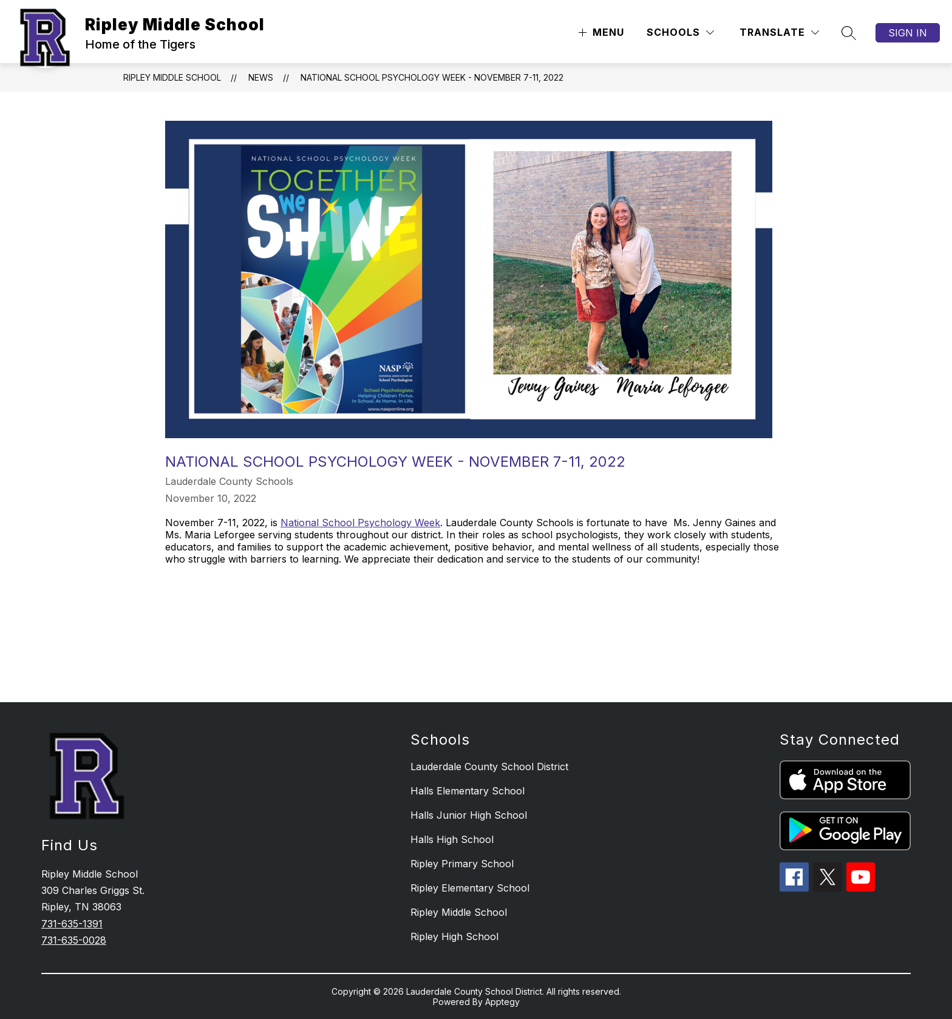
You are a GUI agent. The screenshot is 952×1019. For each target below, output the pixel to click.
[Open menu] (600, 32)
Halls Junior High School (468, 815)
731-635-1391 (72, 924)
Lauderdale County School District (489, 766)
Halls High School (452, 839)
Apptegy (502, 1002)
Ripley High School (454, 936)
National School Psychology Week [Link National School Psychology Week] (360, 522)
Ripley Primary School (462, 864)
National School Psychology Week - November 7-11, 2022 (432, 77)
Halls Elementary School (467, 791)
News (260, 77)
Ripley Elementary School (469, 888)
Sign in (907, 33)
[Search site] (848, 32)
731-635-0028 (73, 940)
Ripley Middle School (172, 77)
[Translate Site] (779, 32)
